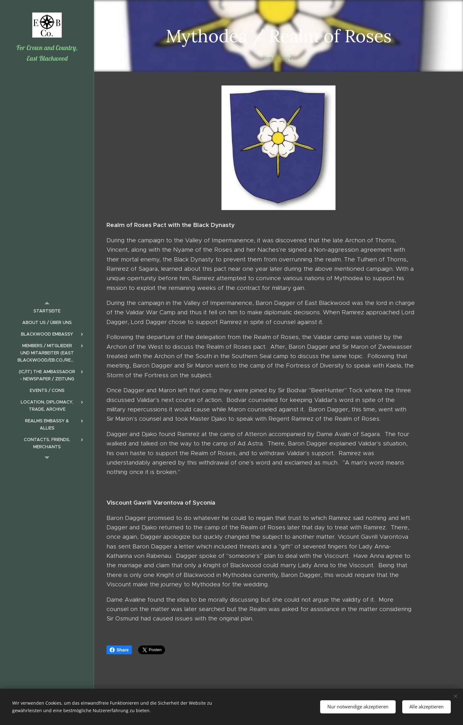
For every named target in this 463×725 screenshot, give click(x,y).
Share (119, 649)
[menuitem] (47, 311)
